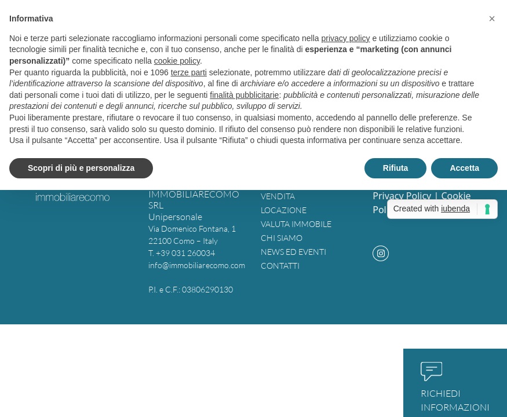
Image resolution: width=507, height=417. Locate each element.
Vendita (278, 196)
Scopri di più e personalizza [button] (81, 168)
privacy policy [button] (346, 38)
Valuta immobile (296, 224)
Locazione (284, 210)
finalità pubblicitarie (244, 95)
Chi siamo (281, 238)
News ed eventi (293, 252)
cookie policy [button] (177, 60)
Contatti (280, 265)
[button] (492, 18)
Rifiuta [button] (395, 168)
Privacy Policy (402, 195)
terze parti (189, 72)
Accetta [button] (464, 168)
